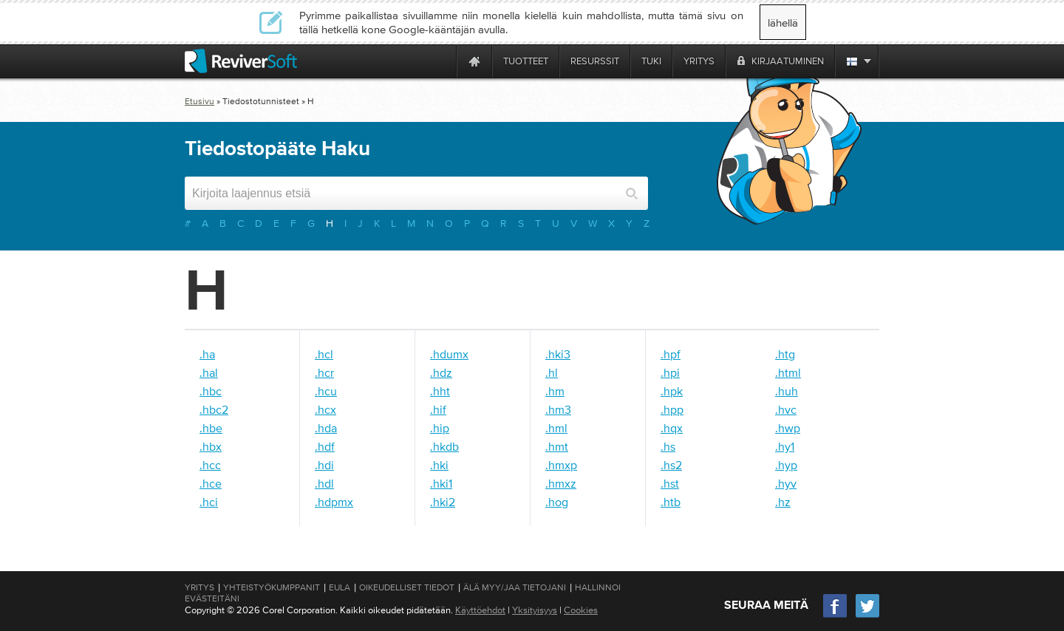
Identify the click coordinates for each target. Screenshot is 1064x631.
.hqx (672, 427)
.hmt (556, 446)
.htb (671, 501)
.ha (207, 354)
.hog (556, 501)
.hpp (672, 409)
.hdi (324, 464)
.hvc (786, 409)
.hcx (325, 409)
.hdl (324, 483)
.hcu (326, 391)
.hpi (670, 372)
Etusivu (199, 101)
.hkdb (444, 446)
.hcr (324, 372)
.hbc (211, 391)
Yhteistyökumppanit (271, 587)
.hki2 (442, 501)
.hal (209, 372)
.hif (438, 409)
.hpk (672, 391)
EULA (339, 587)
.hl (551, 372)
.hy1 (784, 446)
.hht (440, 391)
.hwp (787, 427)
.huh (786, 391)
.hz (783, 501)
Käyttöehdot (480, 609)
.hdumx (449, 354)
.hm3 (558, 409)
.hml (556, 427)
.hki (439, 464)
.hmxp (561, 464)
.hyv (786, 483)
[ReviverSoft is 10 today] (442, 61)
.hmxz (560, 483)
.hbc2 (214, 409)
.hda (326, 427)
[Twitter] (867, 616)
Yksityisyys (534, 609)
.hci (209, 501)
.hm (555, 391)
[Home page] (474, 61)
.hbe (211, 427)
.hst (670, 483)
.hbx (211, 446)
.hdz (441, 372)
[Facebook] (835, 616)
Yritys (199, 587)
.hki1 (441, 483)
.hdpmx (334, 501)
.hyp (786, 464)
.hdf (325, 446)
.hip (439, 427)
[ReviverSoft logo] (241, 61)
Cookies (581, 609)
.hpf (671, 354)
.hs (668, 446)
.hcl (324, 354)
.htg (785, 354)
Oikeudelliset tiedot (406, 587)
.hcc (210, 464)
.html (788, 372)
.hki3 (557, 354)
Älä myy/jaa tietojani (514, 587)
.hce (211, 483)
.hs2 (671, 464)
